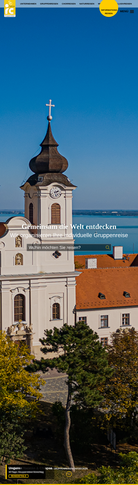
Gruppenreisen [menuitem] (49, 4)
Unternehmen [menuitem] (28, 4)
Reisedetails (18, 476)
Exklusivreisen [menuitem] (123, 4)
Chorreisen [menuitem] (69, 4)
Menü (127, 11)
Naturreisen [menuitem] (86, 4)
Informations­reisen (108, 12)
